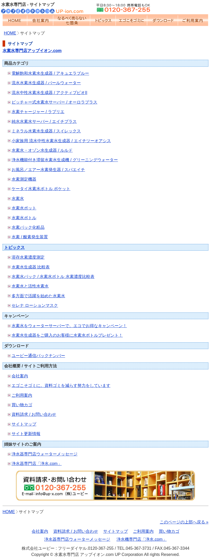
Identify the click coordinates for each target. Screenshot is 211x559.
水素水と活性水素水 (30, 286)
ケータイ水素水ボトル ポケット (41, 189)
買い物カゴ (22, 405)
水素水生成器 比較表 (31, 267)
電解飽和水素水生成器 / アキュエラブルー (50, 73)
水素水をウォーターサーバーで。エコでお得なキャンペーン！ (69, 326)
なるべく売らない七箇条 (71, 20)
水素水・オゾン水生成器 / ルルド (42, 150)
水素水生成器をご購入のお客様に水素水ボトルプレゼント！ (67, 335)
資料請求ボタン (105, 486)
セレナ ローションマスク (35, 305)
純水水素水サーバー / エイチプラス (44, 121)
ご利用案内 (193, 20)
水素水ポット (24, 208)
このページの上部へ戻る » (184, 522)
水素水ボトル (24, 218)
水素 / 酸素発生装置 (30, 237)
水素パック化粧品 (28, 227)
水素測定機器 (24, 179)
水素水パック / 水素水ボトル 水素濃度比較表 (53, 276)
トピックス (103, 20)
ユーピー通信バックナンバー (38, 355)
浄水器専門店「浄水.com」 (37, 463)
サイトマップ (24, 424)
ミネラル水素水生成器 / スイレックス (46, 131)
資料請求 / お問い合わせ (34, 414)
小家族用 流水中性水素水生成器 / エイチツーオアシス (61, 141)
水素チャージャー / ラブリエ (38, 111)
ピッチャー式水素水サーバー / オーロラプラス (54, 102)
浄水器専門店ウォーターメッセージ (44, 454)
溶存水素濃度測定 (28, 257)
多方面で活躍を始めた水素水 (38, 296)
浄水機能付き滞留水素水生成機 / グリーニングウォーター (65, 160)
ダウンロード (162, 20)
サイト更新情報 (26, 433)
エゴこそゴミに (131, 20)
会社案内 (40, 20)
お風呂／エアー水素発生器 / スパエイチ (48, 169)
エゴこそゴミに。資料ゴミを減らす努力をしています (61, 385)
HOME (15, 20)
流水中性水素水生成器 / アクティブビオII (49, 92)
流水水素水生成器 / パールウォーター (46, 83)
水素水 (18, 198)
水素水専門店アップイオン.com (32, 50)
